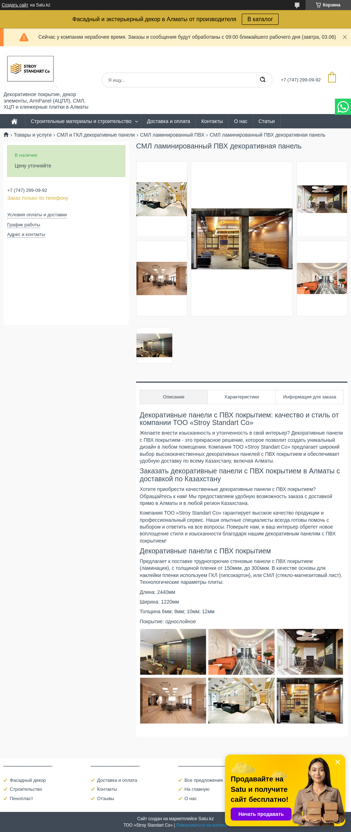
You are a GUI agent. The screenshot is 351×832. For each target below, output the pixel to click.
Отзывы (105, 798)
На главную (197, 789)
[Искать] (262, 80)
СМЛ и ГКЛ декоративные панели (96, 135)
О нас (240, 121)
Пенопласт (21, 798)
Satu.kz (206, 818)
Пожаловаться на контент (201, 825)
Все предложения (203, 780)
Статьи (267, 121)
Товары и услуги (33, 135)
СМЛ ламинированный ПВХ (172, 135)
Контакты (212, 121)
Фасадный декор (28, 780)
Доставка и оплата (168, 121)
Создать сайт (15, 5)
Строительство (26, 789)
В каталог (260, 19)
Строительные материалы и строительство (81, 121)
